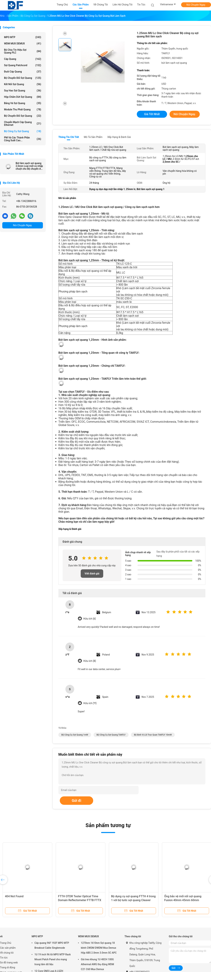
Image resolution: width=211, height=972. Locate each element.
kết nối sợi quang (22, 84)
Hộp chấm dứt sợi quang (22, 97)
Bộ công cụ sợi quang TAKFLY (111, 735)
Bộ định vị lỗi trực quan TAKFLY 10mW (153, 735)
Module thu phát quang (22, 109)
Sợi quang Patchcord (22, 65)
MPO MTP (22, 37)
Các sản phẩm (8, 947)
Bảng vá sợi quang (22, 103)
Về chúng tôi (7, 952)
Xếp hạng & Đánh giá (119, 137)
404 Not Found (14, 896)
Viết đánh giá (92, 573)
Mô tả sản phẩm (93, 137)
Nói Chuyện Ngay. (196, 4)
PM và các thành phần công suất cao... (22, 139)
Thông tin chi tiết (68, 137)
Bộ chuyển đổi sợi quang (22, 116)
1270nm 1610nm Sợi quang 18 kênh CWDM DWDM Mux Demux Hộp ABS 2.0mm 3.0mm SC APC (99, 947)
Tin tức (4, 957)
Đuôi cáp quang (22, 71)
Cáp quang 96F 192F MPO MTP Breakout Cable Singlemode (51, 945)
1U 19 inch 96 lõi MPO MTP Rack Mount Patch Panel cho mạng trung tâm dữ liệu (52, 959)
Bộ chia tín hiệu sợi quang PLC (22, 51)
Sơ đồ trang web (9, 962)
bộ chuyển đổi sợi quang (22, 78)
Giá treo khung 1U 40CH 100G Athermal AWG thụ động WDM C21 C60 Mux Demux (97, 964)
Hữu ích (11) (90, 703)
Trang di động (7, 967)
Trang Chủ (5, 942)
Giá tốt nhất (152, 114)
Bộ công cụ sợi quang (22, 131)
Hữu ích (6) (89, 618)
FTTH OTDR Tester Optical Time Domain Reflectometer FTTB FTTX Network (79, 900)
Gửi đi (76, 800)
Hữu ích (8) (89, 661)
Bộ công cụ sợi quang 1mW (74, 735)
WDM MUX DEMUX (22, 43)
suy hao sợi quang (22, 90)
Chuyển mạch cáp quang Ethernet (22, 123)
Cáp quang (22, 59)
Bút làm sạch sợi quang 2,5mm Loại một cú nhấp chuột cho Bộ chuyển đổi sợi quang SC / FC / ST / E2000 (29, 166)
